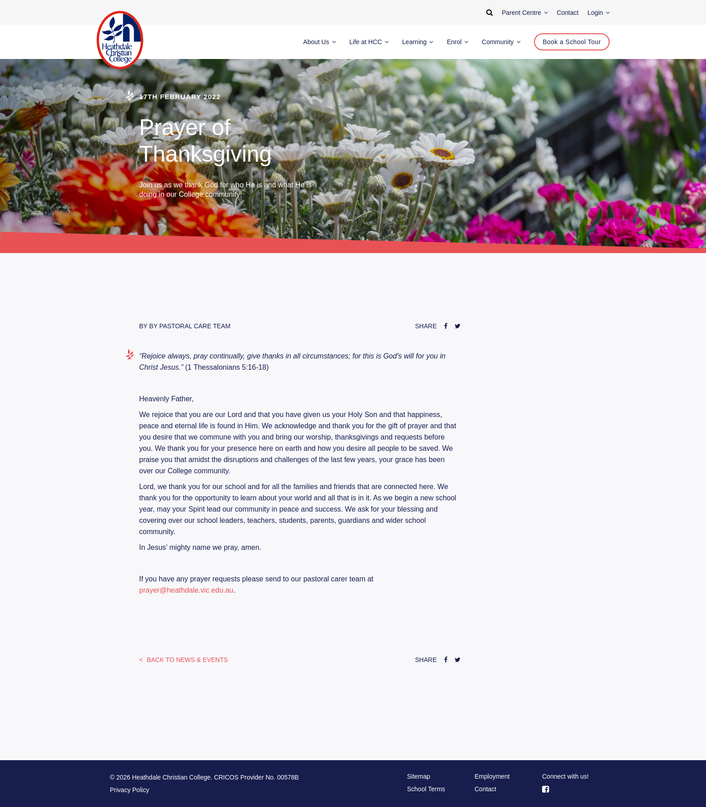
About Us (319, 42)
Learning (417, 42)
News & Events (186, 659)
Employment (492, 776)
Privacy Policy (129, 789)
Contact (485, 789)
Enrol (457, 42)
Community (501, 42)
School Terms (426, 789)
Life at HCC (369, 42)
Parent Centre (525, 12)
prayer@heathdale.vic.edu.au (186, 590)
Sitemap (418, 776)
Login (599, 12)
